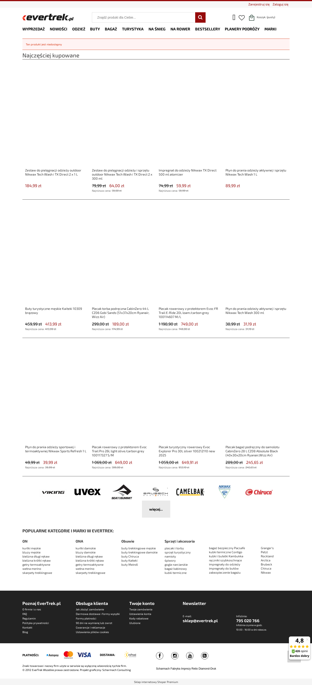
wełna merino (31, 568)
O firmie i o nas (31, 609)
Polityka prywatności (35, 622)
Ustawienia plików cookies (92, 632)
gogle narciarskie (176, 564)
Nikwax (266, 572)
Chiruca (266, 568)
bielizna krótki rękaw (36, 560)
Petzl (264, 552)
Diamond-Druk (207, 668)
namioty (170, 556)
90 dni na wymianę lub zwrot (94, 622)
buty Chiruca (130, 556)
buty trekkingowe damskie (139, 552)
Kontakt (27, 627)
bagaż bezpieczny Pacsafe (227, 548)
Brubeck (266, 564)
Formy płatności (86, 618)
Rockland (267, 556)
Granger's (267, 548)
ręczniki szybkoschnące (225, 560)
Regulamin (29, 618)
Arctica (265, 560)
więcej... (156, 509)
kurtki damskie (86, 548)
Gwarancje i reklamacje (90, 627)
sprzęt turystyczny (178, 552)
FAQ (24, 613)
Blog (25, 632)
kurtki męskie (31, 548)
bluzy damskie (86, 552)
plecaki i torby (174, 548)
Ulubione (134, 622)
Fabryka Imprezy (180, 668)
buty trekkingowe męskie (138, 548)
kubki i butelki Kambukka (226, 556)
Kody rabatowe (138, 618)
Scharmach (163, 668)
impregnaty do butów (224, 568)
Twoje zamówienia (140, 609)
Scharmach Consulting (116, 669)
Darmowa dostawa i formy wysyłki (98, 613)
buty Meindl (129, 564)
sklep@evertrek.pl (200, 620)
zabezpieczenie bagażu (225, 572)
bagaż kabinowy (176, 568)
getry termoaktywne (36, 564)
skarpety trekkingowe (37, 573)
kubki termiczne (176, 573)
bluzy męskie (31, 552)
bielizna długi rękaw (36, 556)
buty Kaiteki (129, 560)
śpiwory (170, 560)
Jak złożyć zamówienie (90, 609)
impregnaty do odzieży (224, 564)
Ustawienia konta (140, 613)
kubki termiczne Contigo (225, 552)
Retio (195, 668)
